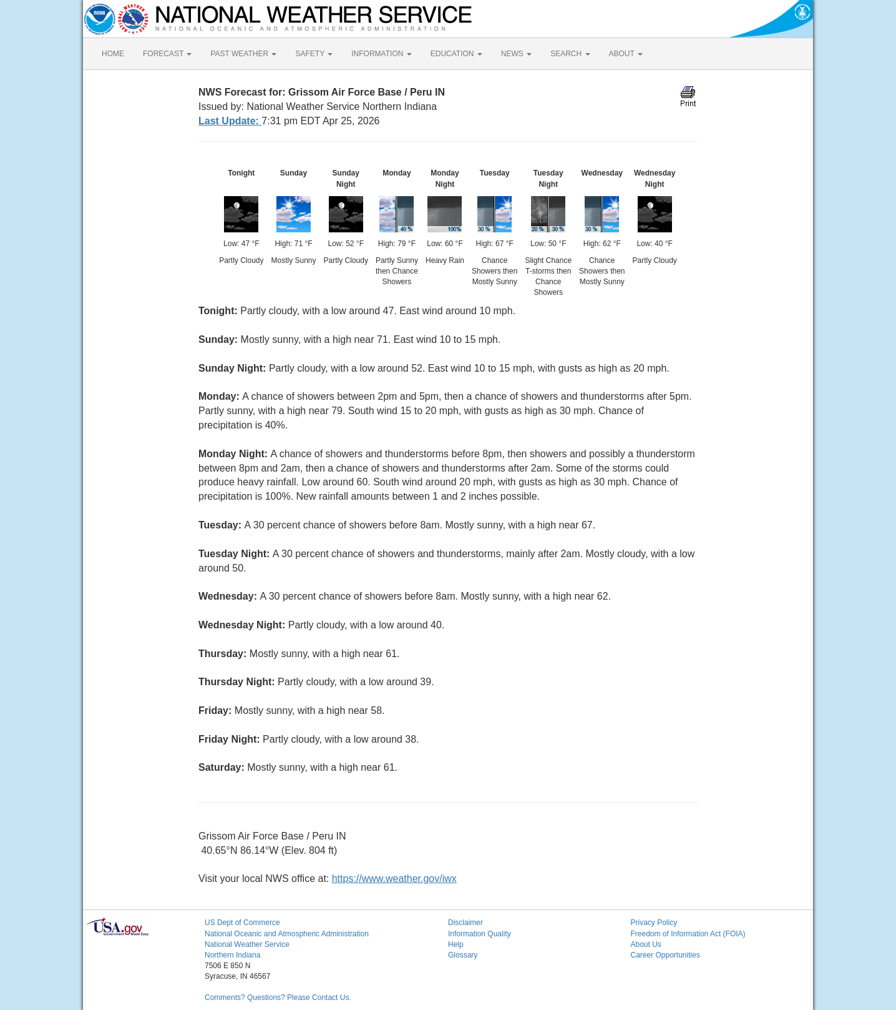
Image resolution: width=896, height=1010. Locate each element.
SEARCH (570, 53)
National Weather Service (247, 944)
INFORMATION (381, 53)
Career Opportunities (665, 955)
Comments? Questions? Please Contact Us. (278, 997)
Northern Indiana (232, 955)
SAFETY (314, 53)
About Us (646, 944)
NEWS (516, 53)
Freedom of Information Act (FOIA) (688, 933)
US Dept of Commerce (242, 922)
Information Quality (479, 933)
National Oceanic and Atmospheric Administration (287, 933)
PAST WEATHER (243, 53)
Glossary (462, 955)
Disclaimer (465, 922)
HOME (113, 53)
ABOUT (626, 53)
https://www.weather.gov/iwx (394, 878)
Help (456, 944)
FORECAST (167, 53)
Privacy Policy (654, 922)
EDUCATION (456, 53)
